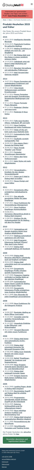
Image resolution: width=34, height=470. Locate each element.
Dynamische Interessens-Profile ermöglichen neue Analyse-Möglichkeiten (17, 290)
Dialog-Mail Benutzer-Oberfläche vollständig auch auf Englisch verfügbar (17, 258)
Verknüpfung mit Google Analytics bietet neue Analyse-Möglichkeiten (16, 231)
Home (4, 20)
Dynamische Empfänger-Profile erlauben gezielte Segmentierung (15, 271)
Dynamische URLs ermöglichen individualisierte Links (16, 192)
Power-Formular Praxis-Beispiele (16, 104)
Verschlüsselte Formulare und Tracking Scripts (17, 427)
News (10, 20)
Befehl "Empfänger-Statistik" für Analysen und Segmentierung (17, 360)
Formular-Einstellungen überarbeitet (15, 153)
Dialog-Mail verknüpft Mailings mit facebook (17, 248)
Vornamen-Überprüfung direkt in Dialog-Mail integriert (17, 215)
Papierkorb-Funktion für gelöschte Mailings (17, 45)
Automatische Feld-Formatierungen (17, 135)
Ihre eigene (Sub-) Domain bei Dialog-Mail (16, 144)
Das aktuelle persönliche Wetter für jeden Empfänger (16, 198)
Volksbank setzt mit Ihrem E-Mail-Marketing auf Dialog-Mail (17, 64)
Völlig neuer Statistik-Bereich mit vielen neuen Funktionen (18, 354)
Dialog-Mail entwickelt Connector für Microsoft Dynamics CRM (14, 347)
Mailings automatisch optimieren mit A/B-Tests (18, 237)
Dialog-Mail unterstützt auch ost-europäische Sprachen (18, 264)
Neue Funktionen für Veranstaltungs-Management (17, 204)
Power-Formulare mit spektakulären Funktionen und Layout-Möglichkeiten (18, 83)
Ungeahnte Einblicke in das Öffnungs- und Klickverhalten (17, 325)
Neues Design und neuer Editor (16, 182)
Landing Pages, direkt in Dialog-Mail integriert (18, 388)
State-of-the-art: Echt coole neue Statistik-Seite (17, 131)
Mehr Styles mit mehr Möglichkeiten (18, 162)
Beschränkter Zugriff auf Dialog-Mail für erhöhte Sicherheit (17, 393)
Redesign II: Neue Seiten (16, 113)
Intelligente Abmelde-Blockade (18, 41)
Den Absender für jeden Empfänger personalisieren (17, 296)
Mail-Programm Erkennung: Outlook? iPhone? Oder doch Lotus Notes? (16, 242)
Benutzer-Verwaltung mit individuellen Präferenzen (18, 69)
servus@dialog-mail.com (9, 459)
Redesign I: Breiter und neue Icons (16, 108)
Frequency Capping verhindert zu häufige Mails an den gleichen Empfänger (17, 277)
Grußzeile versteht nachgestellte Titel (16, 140)
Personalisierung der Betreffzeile (17, 422)
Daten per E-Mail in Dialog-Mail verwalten (17, 177)
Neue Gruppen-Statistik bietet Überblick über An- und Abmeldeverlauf (16, 367)
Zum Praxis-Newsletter (17, 16)
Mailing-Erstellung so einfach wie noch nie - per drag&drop (18, 51)
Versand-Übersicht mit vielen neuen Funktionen (17, 331)
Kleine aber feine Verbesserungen (16, 158)
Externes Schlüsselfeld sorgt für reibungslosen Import (13, 406)
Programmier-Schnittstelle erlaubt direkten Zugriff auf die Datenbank (16, 400)
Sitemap (4, 467)
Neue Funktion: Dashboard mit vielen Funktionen (18, 126)
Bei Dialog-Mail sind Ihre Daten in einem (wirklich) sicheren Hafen (17, 57)
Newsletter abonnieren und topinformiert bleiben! (17, 440)
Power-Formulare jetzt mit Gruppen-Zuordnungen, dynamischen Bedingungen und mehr (17, 97)
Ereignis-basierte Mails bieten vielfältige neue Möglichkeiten (16, 378)
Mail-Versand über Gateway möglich (17, 73)
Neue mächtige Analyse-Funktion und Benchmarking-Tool (15, 412)
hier (17, 434)
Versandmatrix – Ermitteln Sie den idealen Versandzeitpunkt (16, 172)
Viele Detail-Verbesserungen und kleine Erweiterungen (15, 90)
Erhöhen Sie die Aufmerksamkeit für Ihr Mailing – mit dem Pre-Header (17, 220)
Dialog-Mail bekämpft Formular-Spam (15, 372)
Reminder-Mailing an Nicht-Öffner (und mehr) (18, 313)
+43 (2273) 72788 (7, 456)
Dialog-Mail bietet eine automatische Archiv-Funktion (16, 341)
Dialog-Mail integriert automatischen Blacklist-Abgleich (18, 418)
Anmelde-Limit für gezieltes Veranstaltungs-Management (16, 319)
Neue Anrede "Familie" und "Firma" (14, 149)
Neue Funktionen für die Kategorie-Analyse (17, 304)
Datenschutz (5, 464)
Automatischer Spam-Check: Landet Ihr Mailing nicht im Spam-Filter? (17, 284)
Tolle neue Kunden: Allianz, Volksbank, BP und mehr (17, 122)
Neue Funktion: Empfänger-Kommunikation (15, 208)
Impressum (5, 462)
